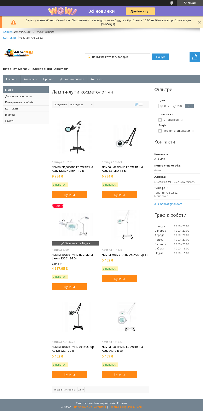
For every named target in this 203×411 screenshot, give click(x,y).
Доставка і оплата (72, 79)
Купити (69, 194)
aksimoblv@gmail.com (168, 204)
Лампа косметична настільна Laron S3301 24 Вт (72, 256)
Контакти (97, 79)
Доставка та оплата (18, 96)
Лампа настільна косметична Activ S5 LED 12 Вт (122, 169)
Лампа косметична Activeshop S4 (125, 255)
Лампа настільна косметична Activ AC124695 (122, 348)
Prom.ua (122, 403)
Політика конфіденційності (125, 407)
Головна (11, 79)
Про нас (48, 79)
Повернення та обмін (19, 102)
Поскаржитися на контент (90, 407)
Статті (9, 121)
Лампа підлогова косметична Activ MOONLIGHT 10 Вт (72, 169)
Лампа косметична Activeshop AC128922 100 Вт (73, 348)
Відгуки (10, 115)
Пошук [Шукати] (160, 56)
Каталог (29, 79)
